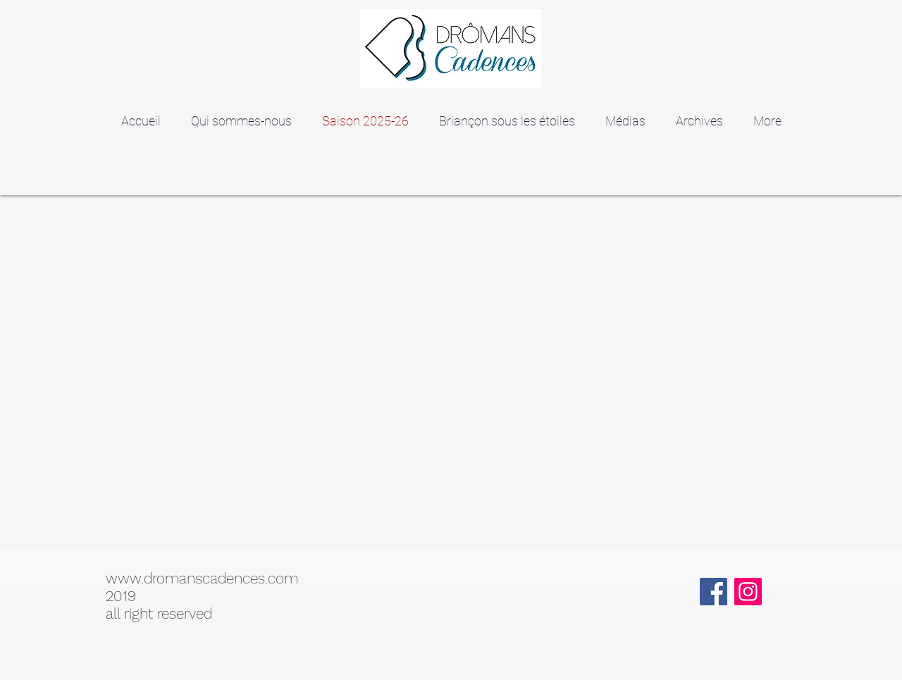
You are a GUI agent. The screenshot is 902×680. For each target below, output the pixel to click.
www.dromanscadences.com (202, 578)
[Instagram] (748, 591)
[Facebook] (713, 591)
